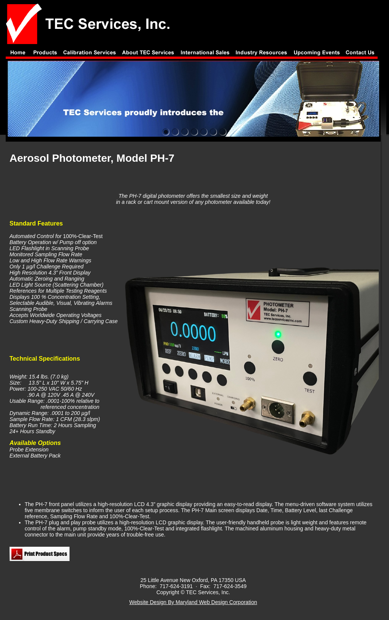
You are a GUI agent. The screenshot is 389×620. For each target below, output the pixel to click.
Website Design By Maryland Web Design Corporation (193, 602)
